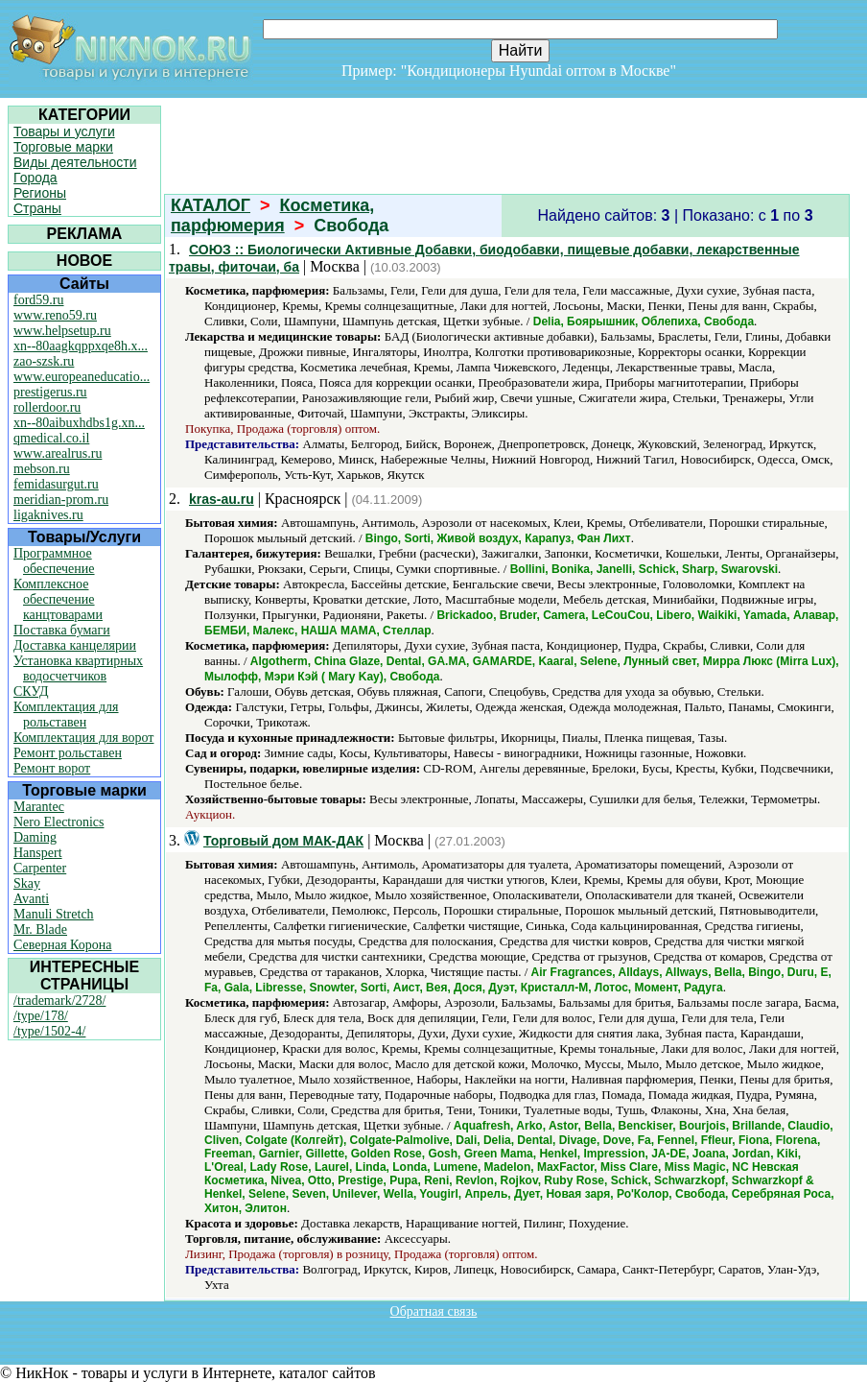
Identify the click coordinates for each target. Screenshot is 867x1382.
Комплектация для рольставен (66, 714)
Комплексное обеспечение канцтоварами (58, 599)
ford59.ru (38, 300)
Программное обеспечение (54, 561)
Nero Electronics (58, 822)
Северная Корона (62, 945)
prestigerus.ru (50, 392)
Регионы (39, 193)
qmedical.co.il (51, 438)
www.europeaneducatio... (81, 376)
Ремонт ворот (51, 768)
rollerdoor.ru (47, 407)
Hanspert (37, 853)
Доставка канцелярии (74, 645)
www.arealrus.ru (57, 453)
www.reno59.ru (55, 315)
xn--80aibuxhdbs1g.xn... (79, 423)
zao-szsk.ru (43, 361)
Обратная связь (434, 1311)
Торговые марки (63, 147)
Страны (37, 208)
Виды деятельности (75, 162)
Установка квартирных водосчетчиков (78, 668)
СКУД (30, 691)
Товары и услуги (64, 131)
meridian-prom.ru (60, 499)
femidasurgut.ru (56, 484)
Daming (35, 837)
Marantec (38, 806)
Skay (26, 883)
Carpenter (39, 868)
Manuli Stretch (53, 914)
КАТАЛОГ (210, 205)
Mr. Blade (40, 929)
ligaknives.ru (48, 515)
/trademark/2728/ (59, 1000)
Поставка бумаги (61, 630)
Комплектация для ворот (83, 737)
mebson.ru (41, 469)
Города (35, 177)
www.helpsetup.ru (62, 330)
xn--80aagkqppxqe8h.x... (80, 346)
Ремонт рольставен (67, 753)
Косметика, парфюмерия (272, 215)
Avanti (31, 899)
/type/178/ (40, 1016)
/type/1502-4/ (49, 1031)
